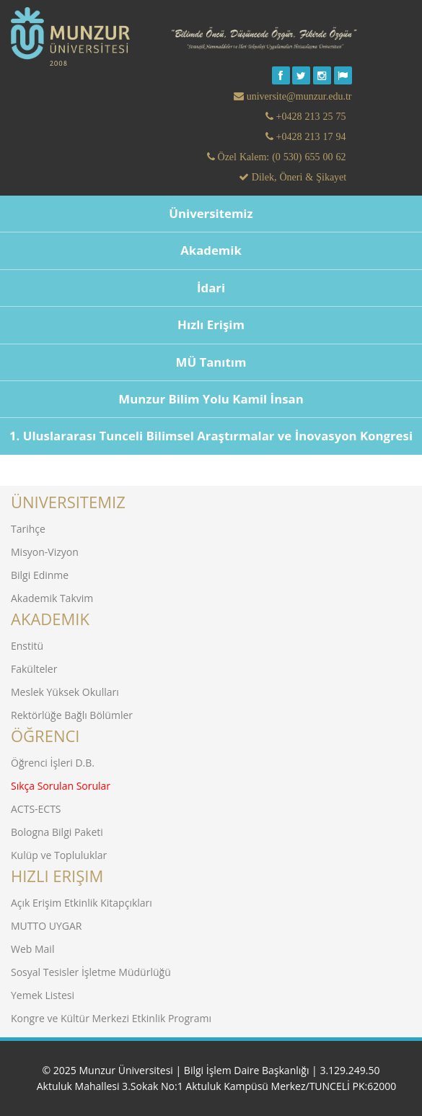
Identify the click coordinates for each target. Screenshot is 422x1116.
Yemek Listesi (42, 995)
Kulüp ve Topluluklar (59, 855)
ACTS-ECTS (36, 809)
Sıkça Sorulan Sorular (60, 786)
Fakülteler (34, 669)
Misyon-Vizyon (45, 552)
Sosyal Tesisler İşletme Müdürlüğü (91, 972)
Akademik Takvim (52, 598)
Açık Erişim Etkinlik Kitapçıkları (81, 903)
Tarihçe (28, 529)
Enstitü (27, 646)
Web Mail (32, 949)
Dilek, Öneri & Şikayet (297, 177)
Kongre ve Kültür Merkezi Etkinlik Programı (111, 1018)
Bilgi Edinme (40, 575)
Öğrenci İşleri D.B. (52, 763)
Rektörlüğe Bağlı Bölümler (72, 715)
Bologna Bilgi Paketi (57, 832)
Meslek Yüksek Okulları (65, 692)
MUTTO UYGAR (46, 926)
